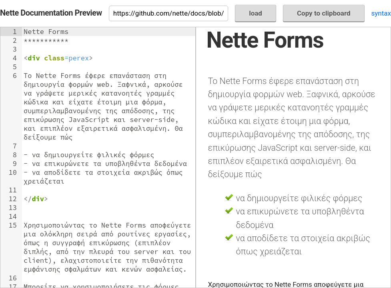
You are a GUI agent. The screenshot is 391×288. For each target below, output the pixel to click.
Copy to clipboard (324, 13)
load (255, 13)
